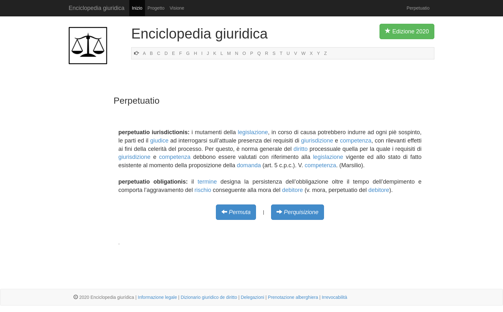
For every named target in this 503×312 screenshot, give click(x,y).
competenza (355, 140)
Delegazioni (252, 297)
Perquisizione (301, 212)
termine (207, 181)
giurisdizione (317, 140)
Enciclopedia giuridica (96, 8)
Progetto (156, 8)
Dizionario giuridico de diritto (209, 297)
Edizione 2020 (407, 31)
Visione (177, 8)
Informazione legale (157, 297)
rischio (202, 190)
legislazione (253, 132)
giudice (159, 140)
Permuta (240, 212)
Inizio (137, 8)
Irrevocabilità (334, 297)
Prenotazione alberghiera (293, 297)
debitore (292, 190)
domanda (249, 165)
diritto (301, 149)
